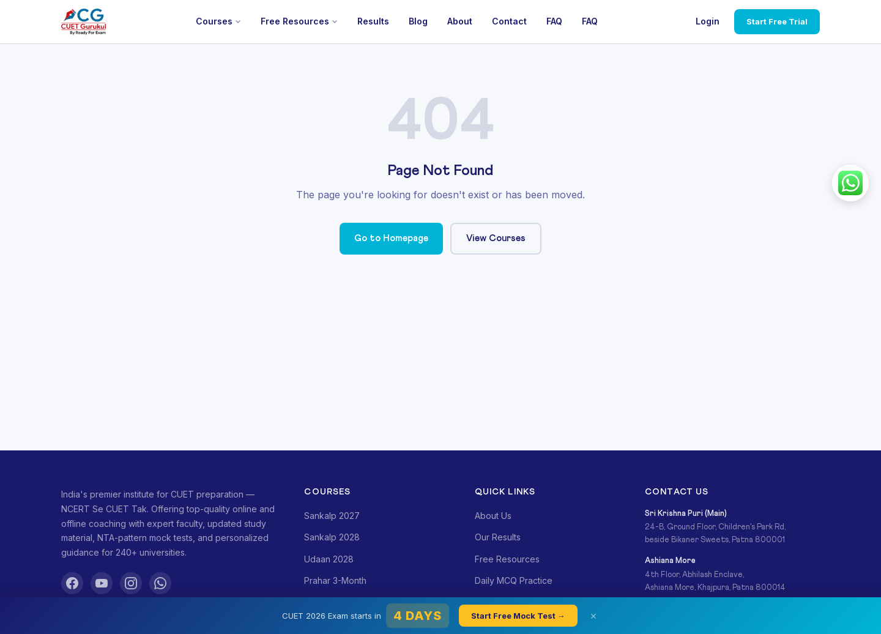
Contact (509, 21)
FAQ (554, 21)
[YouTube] (102, 583)
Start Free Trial (777, 21)
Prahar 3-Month (335, 580)
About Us (493, 515)
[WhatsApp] (160, 583)
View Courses (496, 238)
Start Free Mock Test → (518, 616)
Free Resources (299, 21)
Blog (418, 21)
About (459, 21)
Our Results (498, 537)
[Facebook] (72, 583)
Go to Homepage (391, 238)
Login (707, 21)
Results (373, 21)
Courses (218, 21)
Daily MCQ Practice (513, 580)
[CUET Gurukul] (83, 22)
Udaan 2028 (329, 559)
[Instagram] (131, 583)
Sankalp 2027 (332, 515)
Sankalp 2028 (332, 537)
